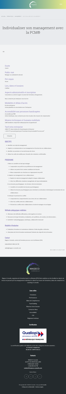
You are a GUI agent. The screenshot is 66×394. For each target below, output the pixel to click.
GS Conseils (43, 384)
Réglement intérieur (33, 318)
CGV (33, 315)
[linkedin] (35, 376)
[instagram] (31, 376)
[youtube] (40, 376)
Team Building (33, 303)
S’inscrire (9, 136)
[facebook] (26, 376)
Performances (33, 298)
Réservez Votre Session (33, 306)
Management (18, 16)
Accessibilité (33, 312)
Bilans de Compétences (33, 300)
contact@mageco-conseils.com (33, 368)
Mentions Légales (39, 387)
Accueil (3, 16)
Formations (10, 16)
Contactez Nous (33, 309)
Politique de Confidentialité (28, 387)
